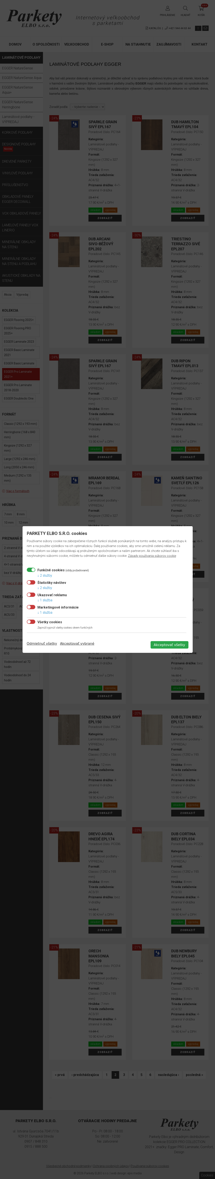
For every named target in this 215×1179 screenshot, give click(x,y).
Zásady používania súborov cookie (152, 556)
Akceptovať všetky (169, 645)
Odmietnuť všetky (42, 644)
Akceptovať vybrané (77, 644)
